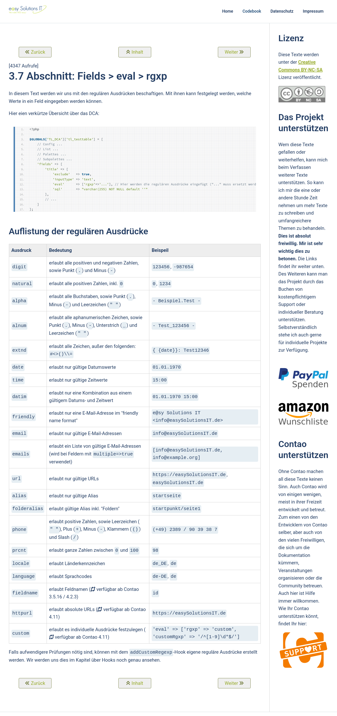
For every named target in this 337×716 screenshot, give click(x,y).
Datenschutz (282, 11)
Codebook (251, 11)
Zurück (38, 52)
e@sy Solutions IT (142, 710)
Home (227, 11)
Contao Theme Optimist (101, 710)
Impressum (313, 11)
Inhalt (137, 52)
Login (252, 710)
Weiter (231, 52)
